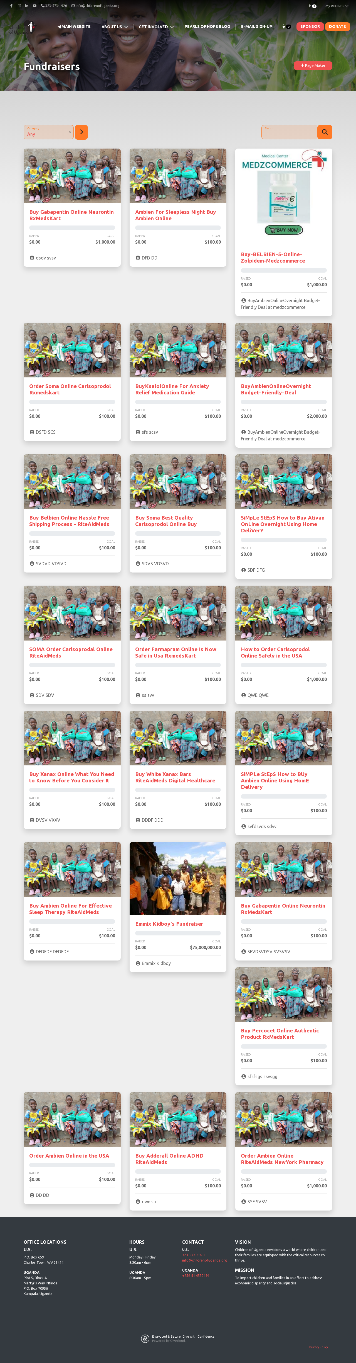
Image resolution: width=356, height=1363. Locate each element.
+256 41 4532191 (195, 1275)
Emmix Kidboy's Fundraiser (169, 924)
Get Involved (154, 27)
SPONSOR (310, 26)
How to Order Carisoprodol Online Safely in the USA (275, 652)
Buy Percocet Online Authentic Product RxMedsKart (280, 1033)
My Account (337, 6)
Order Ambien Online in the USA (69, 1156)
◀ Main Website (74, 26)
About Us (112, 27)
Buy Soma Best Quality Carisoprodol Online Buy (166, 521)
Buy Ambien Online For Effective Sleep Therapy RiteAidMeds (70, 909)
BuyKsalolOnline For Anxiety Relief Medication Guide (172, 389)
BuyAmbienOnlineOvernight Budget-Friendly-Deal (276, 389)
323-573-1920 (193, 1255)
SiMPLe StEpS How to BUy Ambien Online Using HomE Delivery (275, 780)
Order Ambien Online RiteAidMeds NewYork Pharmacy (282, 1159)
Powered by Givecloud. (169, 1340)
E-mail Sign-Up (256, 26)
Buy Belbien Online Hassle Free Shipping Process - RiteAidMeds (69, 521)
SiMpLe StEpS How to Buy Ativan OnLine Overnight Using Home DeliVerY (283, 524)
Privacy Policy (318, 1347)
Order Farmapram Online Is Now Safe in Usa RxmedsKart (175, 652)
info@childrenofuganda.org (95, 6)
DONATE (337, 26)
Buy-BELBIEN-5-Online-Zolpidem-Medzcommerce (273, 257)
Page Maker (313, 65)
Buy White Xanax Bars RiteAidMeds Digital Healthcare (175, 777)
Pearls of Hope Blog (207, 26)
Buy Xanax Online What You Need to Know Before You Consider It (71, 777)
